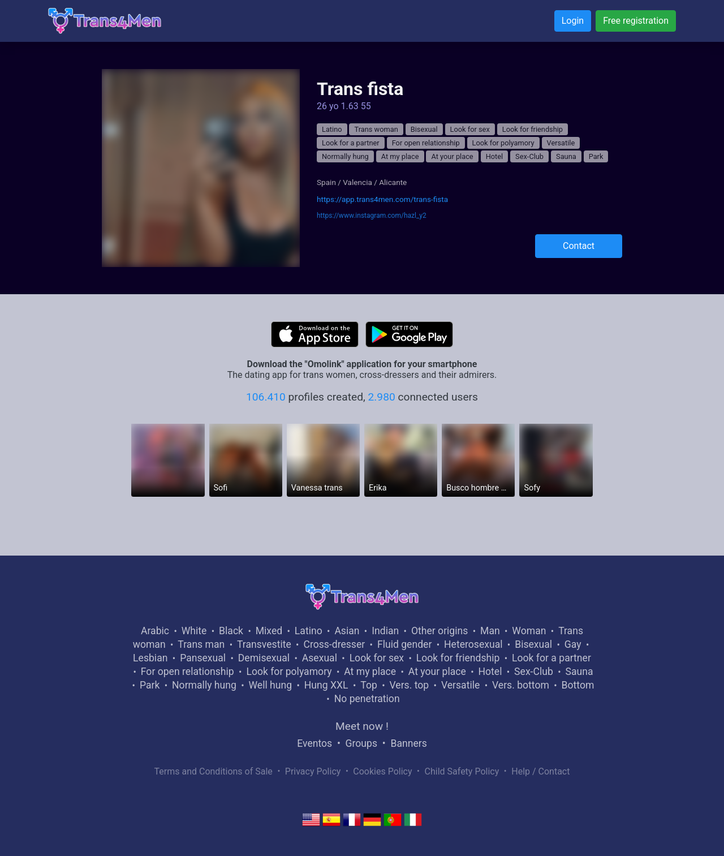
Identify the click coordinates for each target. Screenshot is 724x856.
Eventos (314, 743)
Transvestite (264, 644)
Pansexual (203, 658)
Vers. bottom (520, 685)
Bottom (578, 685)
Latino (332, 129)
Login (573, 20)
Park (596, 156)
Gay (572, 644)
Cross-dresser (334, 644)
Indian (385, 630)
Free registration (636, 20)
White (194, 630)
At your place (452, 156)
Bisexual (424, 129)
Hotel (494, 156)
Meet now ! (362, 726)
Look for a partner (351, 143)
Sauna (566, 156)
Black (231, 630)
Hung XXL (326, 685)
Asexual (319, 658)
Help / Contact (540, 771)
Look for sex (470, 129)
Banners (408, 743)
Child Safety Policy (462, 771)
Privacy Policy (313, 771)
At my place (400, 156)
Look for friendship (532, 129)
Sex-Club (529, 156)
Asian (346, 630)
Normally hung (345, 156)
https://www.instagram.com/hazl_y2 (371, 216)
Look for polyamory (503, 143)
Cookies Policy (382, 771)
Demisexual (264, 658)
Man (490, 630)
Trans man (201, 644)
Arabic (155, 630)
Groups (361, 743)
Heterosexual (473, 644)
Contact (578, 245)
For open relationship (426, 143)
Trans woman (376, 129)
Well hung (270, 685)
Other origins (439, 630)
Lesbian (150, 658)
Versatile (561, 143)
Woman (529, 630)
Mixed (269, 630)
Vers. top (409, 685)
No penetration (367, 698)
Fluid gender (404, 644)
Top (368, 685)
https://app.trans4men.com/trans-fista (382, 199)
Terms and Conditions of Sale (213, 771)
